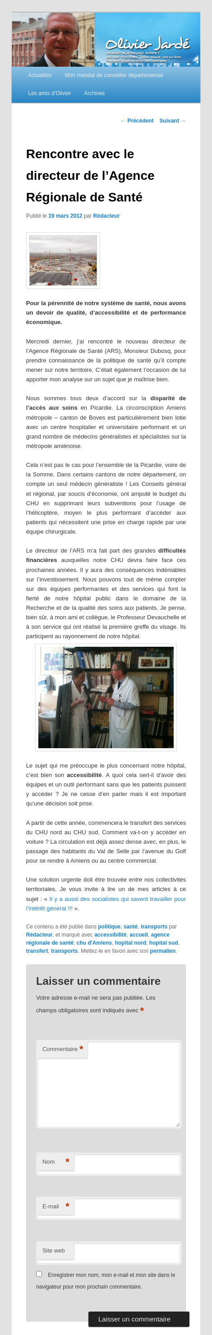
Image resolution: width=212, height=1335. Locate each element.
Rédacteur (106, 216)
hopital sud (163, 943)
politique (109, 927)
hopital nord (130, 943)
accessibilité (110, 935)
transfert (37, 951)
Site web (53, 1250)
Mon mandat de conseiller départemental (114, 75)
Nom (55, 1162)
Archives (94, 93)
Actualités (40, 75)
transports (154, 927)
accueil (138, 935)
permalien (163, 951)
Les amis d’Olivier (49, 93)
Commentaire (62, 1049)
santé (131, 927)
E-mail (55, 1206)
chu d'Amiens (94, 943)
